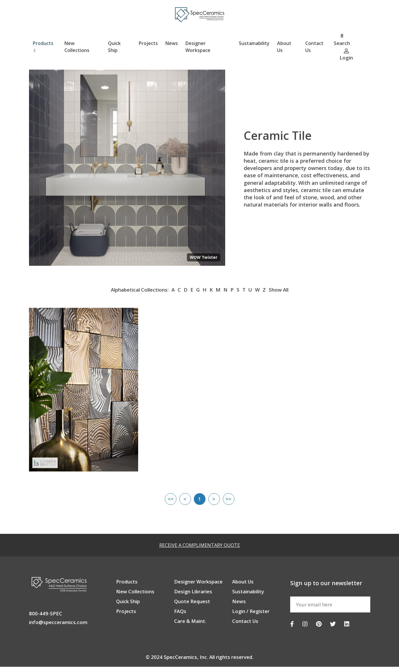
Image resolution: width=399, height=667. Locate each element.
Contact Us (314, 47)
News (171, 43)
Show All (278, 290)
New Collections (76, 47)
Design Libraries (193, 591)
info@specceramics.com (58, 622)
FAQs (180, 611)
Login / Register (251, 611)
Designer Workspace (197, 47)
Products (43, 46)
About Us (284, 47)
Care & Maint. (190, 621)
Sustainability (254, 43)
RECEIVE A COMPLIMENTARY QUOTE (199, 545)
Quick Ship (114, 47)
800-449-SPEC (45, 613)
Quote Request (192, 601)
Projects (148, 43)
